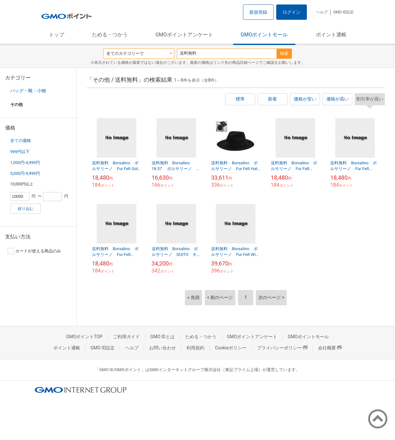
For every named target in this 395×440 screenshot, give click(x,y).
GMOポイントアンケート (184, 35)
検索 (284, 53)
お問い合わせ (162, 347)
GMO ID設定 (343, 12)
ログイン (291, 12)
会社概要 (330, 347)
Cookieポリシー (231, 347)
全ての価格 (20, 140)
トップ (56, 35)
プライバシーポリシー (282, 347)
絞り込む (25, 208)
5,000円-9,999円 (25, 173)
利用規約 (195, 347)
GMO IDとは (162, 336)
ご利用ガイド (126, 336)
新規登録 (258, 12)
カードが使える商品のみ (34, 251)
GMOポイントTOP (84, 336)
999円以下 (20, 151)
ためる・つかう (110, 35)
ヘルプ (322, 12)
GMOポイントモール (264, 35)
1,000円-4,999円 (25, 162)
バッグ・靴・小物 (28, 90)
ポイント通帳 (331, 35)
